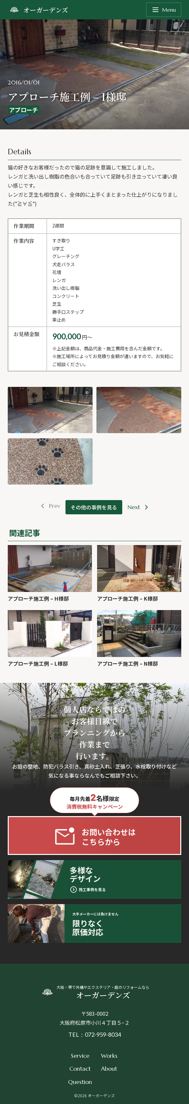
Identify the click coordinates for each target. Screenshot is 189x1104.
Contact (80, 1068)
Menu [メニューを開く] (164, 10)
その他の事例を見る (94, 507)
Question (80, 1082)
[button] (50, 410)
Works (109, 1055)
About (109, 1068)
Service (80, 1055)
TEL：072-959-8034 (94, 1034)
